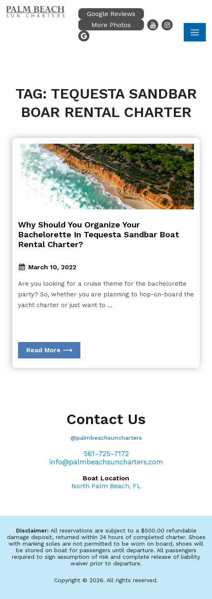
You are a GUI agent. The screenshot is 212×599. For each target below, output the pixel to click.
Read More (49, 350)
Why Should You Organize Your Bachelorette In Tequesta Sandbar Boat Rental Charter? (98, 234)
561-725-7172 (106, 454)
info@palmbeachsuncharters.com (106, 462)
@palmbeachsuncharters (106, 437)
